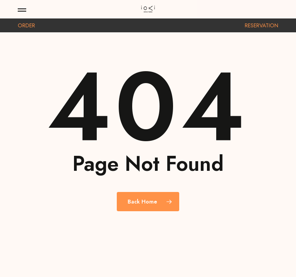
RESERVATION (261, 25)
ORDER (26, 25)
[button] (22, 9)
